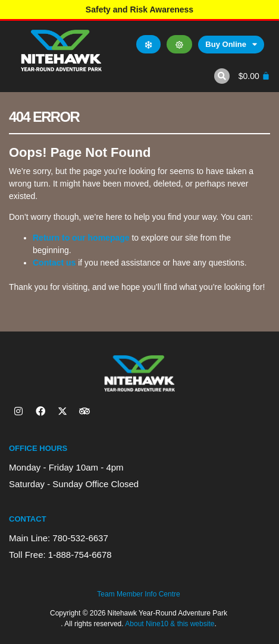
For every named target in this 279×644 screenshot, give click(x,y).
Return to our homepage (81, 237)
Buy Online (231, 44)
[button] (222, 76)
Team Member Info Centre (138, 594)
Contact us (54, 262)
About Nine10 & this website (169, 624)
